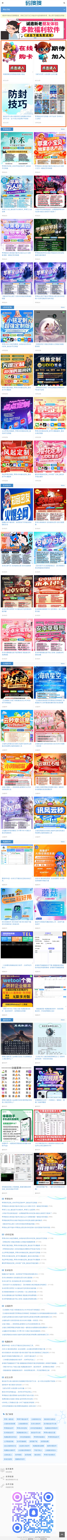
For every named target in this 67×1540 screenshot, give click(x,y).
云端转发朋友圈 (9, 1424)
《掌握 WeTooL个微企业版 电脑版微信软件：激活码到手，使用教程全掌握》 (28, 1367)
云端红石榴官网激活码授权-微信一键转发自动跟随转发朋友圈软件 (25, 1327)
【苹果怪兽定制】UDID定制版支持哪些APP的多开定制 (21, 1249)
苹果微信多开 (8, 1428)
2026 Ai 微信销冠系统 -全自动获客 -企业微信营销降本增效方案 (23, 1349)
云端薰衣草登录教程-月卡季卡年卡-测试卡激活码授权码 (21, 1331)
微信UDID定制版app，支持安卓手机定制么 (17, 1392)
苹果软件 (7, 129)
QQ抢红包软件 (24, 1446)
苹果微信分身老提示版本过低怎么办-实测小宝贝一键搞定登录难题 (25, 1206)
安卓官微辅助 (21, 1441)
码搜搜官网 (9, 1487)
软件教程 (18, 1455)
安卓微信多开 (8, 1432)
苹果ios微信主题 (49, 1432)
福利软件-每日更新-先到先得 (12, 1385)
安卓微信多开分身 (50, 1424)
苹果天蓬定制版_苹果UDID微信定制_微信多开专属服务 (21, 1245)
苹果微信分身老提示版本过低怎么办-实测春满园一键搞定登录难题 (25, 1217)
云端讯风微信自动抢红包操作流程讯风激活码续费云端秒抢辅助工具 (25, 1334)
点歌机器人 (8, 1455)
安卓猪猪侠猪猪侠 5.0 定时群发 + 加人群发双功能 (19, 1292)
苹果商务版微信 (39, 1437)
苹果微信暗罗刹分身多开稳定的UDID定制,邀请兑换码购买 (22, 1220)
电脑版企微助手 (9, 1450)
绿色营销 (9, 1472)
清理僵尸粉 (33, 1441)
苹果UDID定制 (22, 1428)
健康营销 (30, 1539)
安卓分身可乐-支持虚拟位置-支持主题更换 (16, 566)
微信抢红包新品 (49, 1419)
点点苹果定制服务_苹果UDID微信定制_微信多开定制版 (21, 1252)
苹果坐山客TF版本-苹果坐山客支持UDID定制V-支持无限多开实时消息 (26, 1227)
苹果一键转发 (8, 1419)
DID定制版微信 (25, 1437)
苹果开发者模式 (49, 1455)
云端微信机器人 (50, 1450)
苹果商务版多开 (53, 1437)
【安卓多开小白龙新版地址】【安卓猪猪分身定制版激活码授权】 (24, 1285)
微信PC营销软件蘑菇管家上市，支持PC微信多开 (19, 1356)
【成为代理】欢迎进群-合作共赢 (46, 74)
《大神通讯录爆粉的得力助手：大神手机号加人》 (19, 1360)
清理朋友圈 (44, 1441)
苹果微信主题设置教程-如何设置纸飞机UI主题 (18, 1395)
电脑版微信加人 (22, 1432)
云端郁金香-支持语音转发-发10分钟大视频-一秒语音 (20, 1320)
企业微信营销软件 (24, 1450)
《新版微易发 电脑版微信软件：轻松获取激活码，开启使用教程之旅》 (26, 1370)
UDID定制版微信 (36, 1428)
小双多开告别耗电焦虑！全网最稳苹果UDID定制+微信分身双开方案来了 (27, 1213)
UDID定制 (7, 307)
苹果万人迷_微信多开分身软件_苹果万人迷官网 (18, 1210)
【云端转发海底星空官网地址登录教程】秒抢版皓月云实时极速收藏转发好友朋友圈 (30, 1313)
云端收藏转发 (23, 1424)
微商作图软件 (52, 1446)
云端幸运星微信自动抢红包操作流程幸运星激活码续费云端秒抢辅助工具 (27, 1317)
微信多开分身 (35, 1432)
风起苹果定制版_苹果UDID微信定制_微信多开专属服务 (21, 1260)
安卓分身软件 (35, 1424)
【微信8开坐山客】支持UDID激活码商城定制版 (18, 1224)
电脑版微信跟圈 (38, 1446)
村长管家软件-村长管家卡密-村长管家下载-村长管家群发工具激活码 (25, 1352)
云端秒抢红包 (36, 1419)
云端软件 (7, 663)
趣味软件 (7, 1020)
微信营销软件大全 (12, 1479)
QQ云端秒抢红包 (10, 1446)
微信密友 (37, 1455)
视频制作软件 (20, 1459)
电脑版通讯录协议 (10, 1437)
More (63, 129)
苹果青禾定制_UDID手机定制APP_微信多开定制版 (19, 1202)
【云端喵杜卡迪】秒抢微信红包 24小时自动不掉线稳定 (21, 1310)
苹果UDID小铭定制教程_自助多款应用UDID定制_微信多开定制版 (24, 1238)
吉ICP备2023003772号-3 (42, 1537)
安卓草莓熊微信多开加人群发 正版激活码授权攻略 (19, 1299)
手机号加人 (38, 1450)
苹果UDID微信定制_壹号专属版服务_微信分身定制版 (20, 1256)
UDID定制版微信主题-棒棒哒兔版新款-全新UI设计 (19, 1406)
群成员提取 (8, 1459)
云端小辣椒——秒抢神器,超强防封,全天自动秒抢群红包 (21, 1324)
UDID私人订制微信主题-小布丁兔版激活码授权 (18, 1402)
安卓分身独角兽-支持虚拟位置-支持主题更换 (17, 1277)
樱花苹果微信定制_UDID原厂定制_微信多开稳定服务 (20, 1263)
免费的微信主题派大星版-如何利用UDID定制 (17, 1399)
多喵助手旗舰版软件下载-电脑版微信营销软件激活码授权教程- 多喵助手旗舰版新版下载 (49, 967)
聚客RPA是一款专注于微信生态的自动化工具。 (18, 1345)
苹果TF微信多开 (22, 1419)
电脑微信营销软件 (51, 1428)
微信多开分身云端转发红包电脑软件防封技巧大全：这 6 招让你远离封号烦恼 (28, 1381)
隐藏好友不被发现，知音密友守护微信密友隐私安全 (20, 1274)
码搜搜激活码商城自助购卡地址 (14, 74)
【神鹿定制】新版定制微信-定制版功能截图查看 (18, 1242)
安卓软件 (7, 485)
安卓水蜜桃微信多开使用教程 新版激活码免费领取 (19, 1295)
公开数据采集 (8, 1441)
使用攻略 (28, 1455)
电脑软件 (7, 842)
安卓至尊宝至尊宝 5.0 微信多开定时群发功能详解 (19, 1288)
